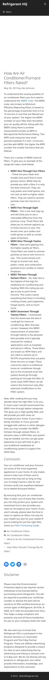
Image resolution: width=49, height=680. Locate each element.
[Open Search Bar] (45, 4)
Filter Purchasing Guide (27, 525)
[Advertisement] (24, 41)
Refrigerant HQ (15, 4)
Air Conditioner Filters (18, 531)
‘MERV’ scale (27, 100)
